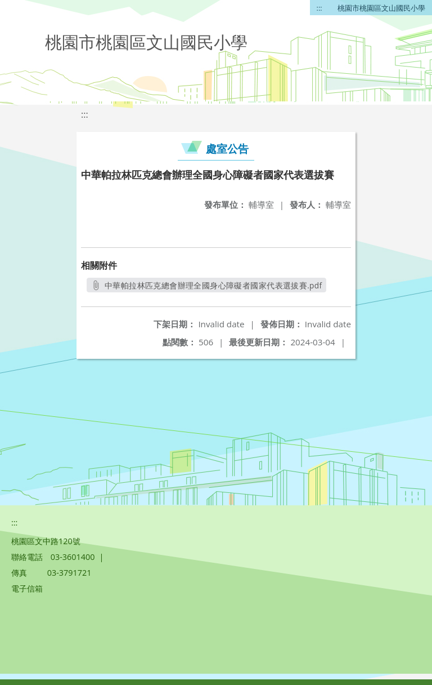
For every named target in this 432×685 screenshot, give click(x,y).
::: (319, 8)
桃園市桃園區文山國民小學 (381, 8)
